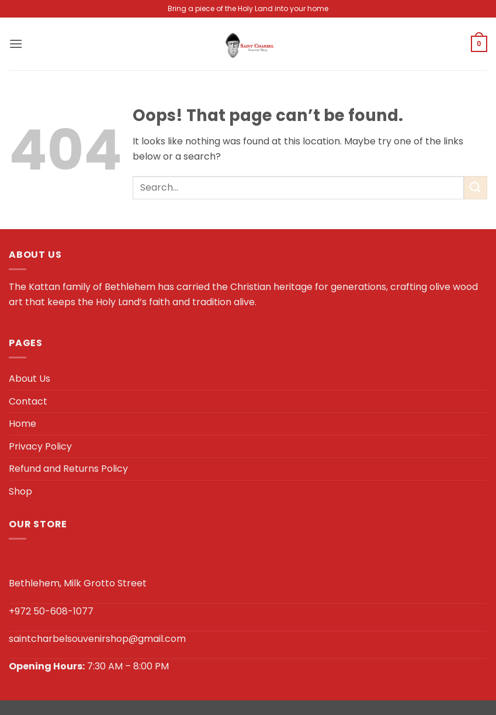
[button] (16, 43)
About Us (29, 378)
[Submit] (475, 187)
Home (22, 423)
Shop (20, 491)
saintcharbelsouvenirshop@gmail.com (97, 638)
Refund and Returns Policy (68, 468)
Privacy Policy (40, 446)
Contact (28, 401)
